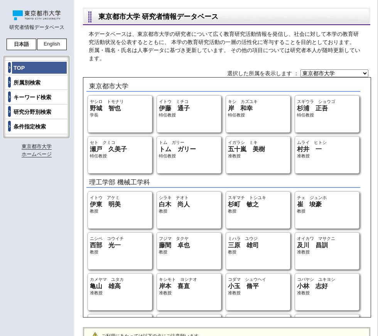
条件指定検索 (30, 126)
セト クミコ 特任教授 (108, 149)
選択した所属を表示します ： (263, 73)
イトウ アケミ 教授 (105, 204)
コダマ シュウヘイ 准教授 (247, 286)
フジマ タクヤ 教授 (174, 245)
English (52, 44)
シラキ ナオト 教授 (174, 204)
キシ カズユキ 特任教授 (243, 108)
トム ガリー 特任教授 (177, 149)
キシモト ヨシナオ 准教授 (178, 286)
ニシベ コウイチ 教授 (107, 245)
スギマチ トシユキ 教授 (247, 204)
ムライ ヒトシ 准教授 (312, 149)
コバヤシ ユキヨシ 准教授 (316, 286)
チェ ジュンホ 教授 (312, 204)
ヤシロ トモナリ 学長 (107, 108)
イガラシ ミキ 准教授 (246, 149)
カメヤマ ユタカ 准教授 (107, 286)
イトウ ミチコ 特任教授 (174, 108)
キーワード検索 (32, 97)
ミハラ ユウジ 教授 (243, 245)
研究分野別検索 (32, 112)
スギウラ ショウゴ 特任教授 (316, 108)
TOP (19, 68)
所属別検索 (27, 82)
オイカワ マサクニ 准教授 (316, 245)
